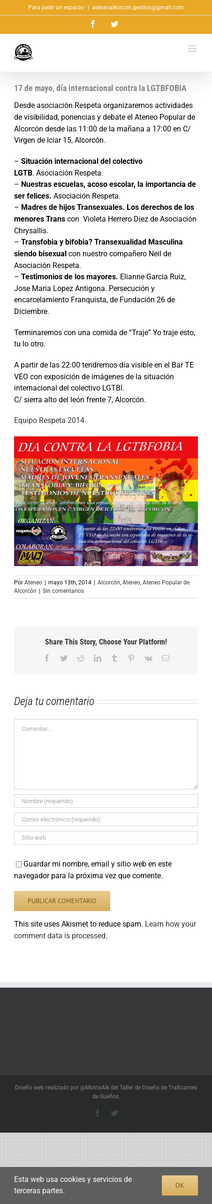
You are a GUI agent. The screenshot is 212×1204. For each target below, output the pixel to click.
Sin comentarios (63, 591)
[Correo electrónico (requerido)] (106, 819)
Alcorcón (109, 582)
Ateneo (33, 582)
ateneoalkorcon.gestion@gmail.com (138, 7)
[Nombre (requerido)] (106, 801)
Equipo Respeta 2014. (50, 420)
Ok (179, 1185)
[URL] (106, 837)
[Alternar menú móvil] (193, 49)
